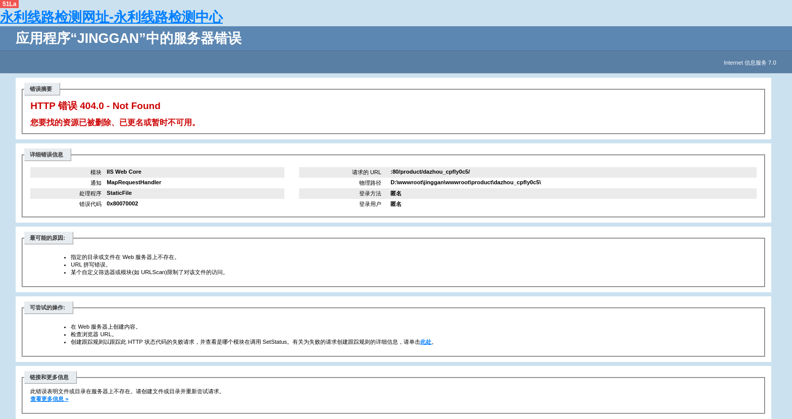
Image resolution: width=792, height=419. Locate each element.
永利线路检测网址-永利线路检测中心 (111, 17)
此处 (425, 342)
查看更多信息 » (49, 399)
